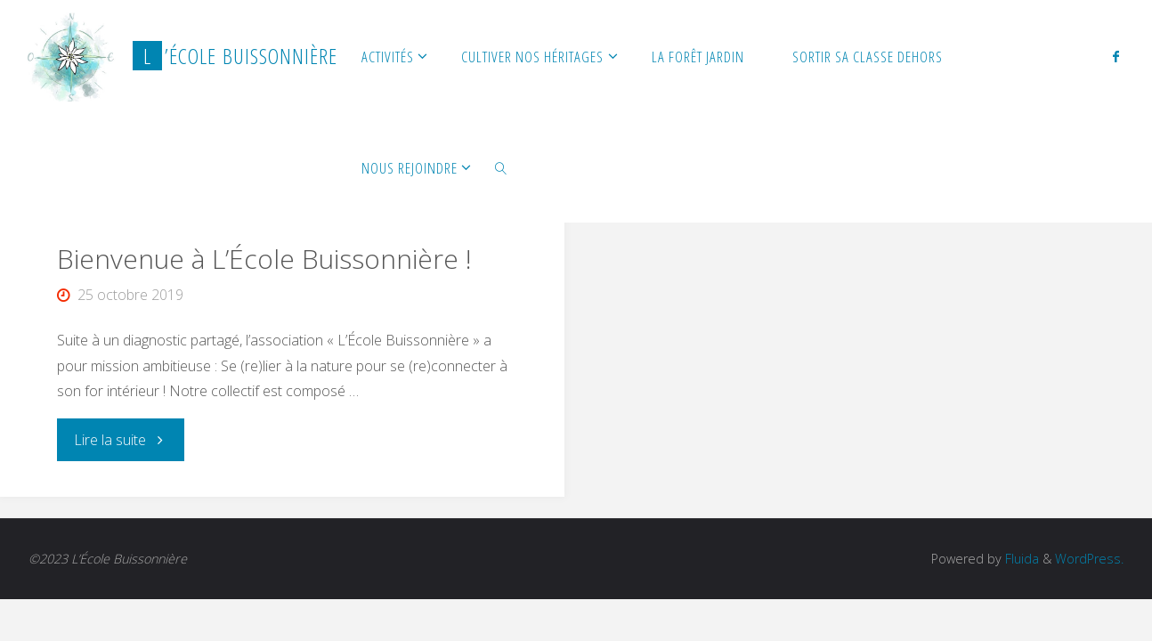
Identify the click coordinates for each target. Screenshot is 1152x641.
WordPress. (1089, 558)
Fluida (1020, 558)
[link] (501, 167)
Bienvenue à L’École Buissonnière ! (264, 258)
